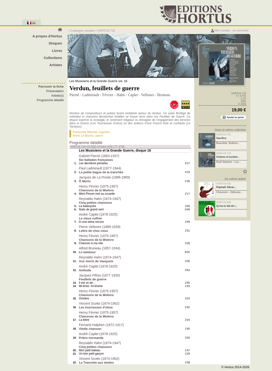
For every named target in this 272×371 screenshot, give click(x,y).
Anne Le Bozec (83, 135)
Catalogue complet (82, 30)
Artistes (55, 65)
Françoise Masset (85, 132)
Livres (57, 51)
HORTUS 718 (223, 153)
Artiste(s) (57, 95)
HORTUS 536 (223, 183)
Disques (55, 43)
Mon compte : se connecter (230, 30)
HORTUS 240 (223, 202)
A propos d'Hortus (47, 36)
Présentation (55, 91)
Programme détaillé (50, 100)
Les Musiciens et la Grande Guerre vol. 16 (98, 81)
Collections (53, 58)
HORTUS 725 (223, 134)
